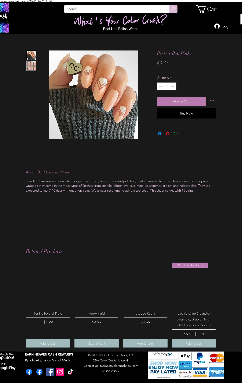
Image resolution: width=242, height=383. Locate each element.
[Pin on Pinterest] (167, 133)
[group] (121, 305)
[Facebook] (29, 372)
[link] (210, 9)
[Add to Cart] (48, 343)
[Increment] (173, 86)
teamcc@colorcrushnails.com (119, 366)
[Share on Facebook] (159, 133)
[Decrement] (160, 86)
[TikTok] (70, 372)
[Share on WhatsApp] (175, 133)
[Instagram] (60, 372)
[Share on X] (183, 133)
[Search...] (114, 9)
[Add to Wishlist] (212, 101)
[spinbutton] (166, 86)
